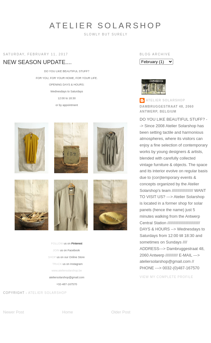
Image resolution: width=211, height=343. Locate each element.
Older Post (120, 312)
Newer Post (13, 312)
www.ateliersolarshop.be (67, 270)
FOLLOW (57, 243)
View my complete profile (166, 277)
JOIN (56, 250)
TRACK (57, 264)
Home (67, 312)
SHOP (52, 257)
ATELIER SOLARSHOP (105, 25)
